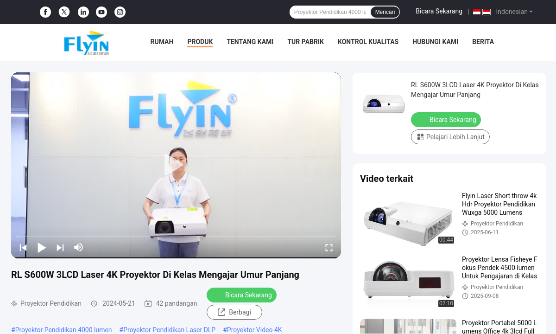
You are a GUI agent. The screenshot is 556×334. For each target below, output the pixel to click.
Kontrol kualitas (368, 41)
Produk (200, 41)
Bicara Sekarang (439, 11)
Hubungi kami (435, 41)
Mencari (385, 12)
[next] (60, 247)
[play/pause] (41, 247)
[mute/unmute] (79, 247)
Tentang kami (250, 41)
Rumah (162, 41)
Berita (483, 41)
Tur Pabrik (305, 41)
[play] (176, 165)
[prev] (23, 247)
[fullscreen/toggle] (329, 247)
